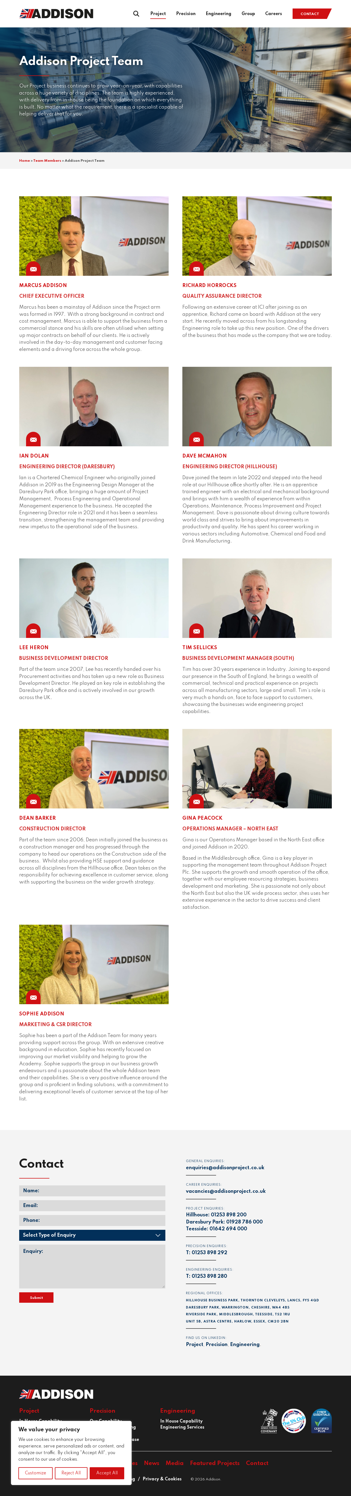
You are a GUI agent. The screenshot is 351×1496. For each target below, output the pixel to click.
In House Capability (181, 1421)
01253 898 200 (229, 1215)
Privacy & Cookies (162, 1479)
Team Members (47, 161)
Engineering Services (182, 1427)
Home (24, 161)
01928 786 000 (244, 1222)
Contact (310, 14)
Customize (35, 1473)
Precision (186, 14)
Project (158, 14)
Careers (273, 14)
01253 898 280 (209, 1276)
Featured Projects (215, 1463)
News (151, 1463)
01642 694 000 (228, 1229)
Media (175, 1463)
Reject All (71, 1473)
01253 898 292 (209, 1252)
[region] (71, 1453)
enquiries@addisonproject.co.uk (225, 1167)
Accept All (107, 1473)
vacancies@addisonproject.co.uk (226, 1191)
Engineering (218, 14)
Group (248, 14)
